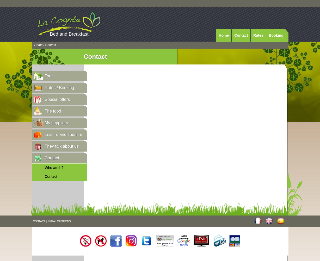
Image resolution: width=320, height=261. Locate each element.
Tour (49, 76)
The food (53, 111)
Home (224, 35)
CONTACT (39, 221)
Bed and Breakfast (69, 34)
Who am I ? (54, 168)
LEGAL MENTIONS (59, 221)
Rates (258, 35)
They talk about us (62, 146)
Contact (241, 35)
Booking (276, 35)
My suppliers (56, 123)
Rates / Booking (59, 88)
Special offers (57, 99)
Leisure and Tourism (63, 134)
